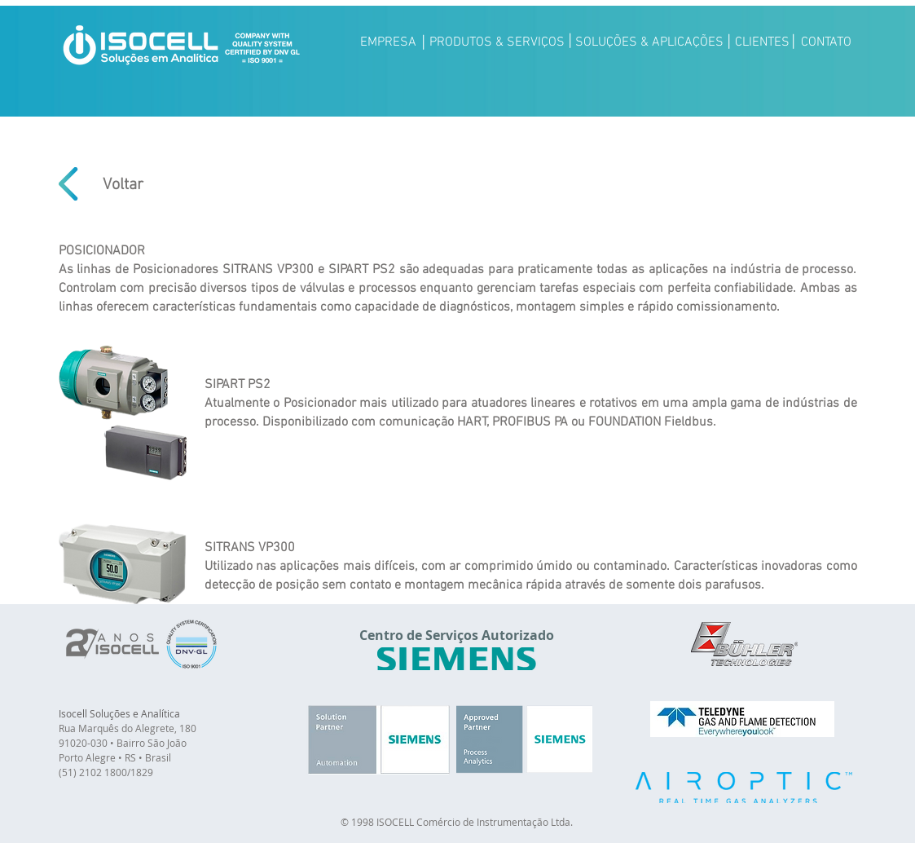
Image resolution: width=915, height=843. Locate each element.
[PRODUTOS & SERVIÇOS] (497, 42)
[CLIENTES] (762, 42)
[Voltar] (123, 184)
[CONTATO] (826, 42)
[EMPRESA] (389, 42)
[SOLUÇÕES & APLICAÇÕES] (649, 42)
